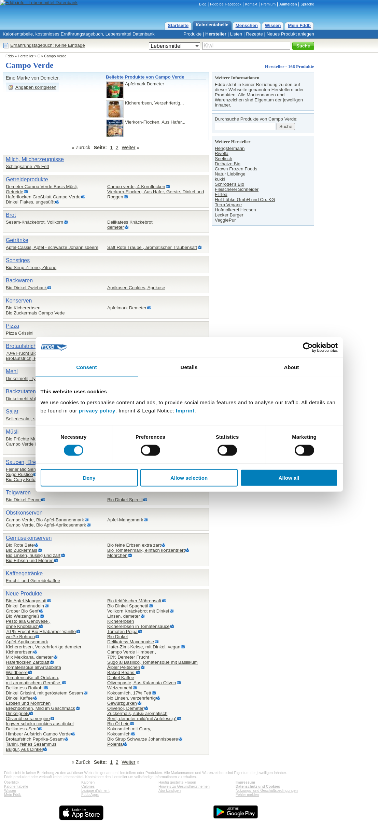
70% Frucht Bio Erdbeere (31, 353)
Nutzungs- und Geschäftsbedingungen (267, 790)
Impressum (245, 782)
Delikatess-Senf (22, 728)
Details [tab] (189, 367)
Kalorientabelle (212, 24)
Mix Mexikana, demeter (29, 657)
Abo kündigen (169, 790)
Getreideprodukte (27, 179)
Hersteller (215, 34)
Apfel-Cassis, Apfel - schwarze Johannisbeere (52, 247)
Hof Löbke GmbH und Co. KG (245, 199)
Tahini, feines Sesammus (31, 744)
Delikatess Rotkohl (24, 687)
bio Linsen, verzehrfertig (131, 698)
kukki (220, 179)
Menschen (247, 25)
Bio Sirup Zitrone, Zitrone (31, 267)
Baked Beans (121, 672)
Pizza (12, 326)
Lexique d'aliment (95, 790)
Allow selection (189, 477)
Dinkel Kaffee (19, 698)
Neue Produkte (24, 593)
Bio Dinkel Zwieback (26, 287)
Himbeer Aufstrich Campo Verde (38, 733)
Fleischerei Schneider (236, 189)
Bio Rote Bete (20, 545)
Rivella (221, 153)
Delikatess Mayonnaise (130, 641)
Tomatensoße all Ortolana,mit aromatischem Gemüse (33, 680)
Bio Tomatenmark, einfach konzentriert (146, 550)
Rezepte (254, 34)
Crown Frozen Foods (236, 168)
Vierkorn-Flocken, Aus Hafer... (155, 122)
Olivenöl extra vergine (28, 718)
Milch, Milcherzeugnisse (35, 159)
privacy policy (97, 410)
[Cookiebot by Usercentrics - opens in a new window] (308, 347)
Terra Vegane (228, 204)
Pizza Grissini (19, 333)
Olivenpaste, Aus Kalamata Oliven (141, 682)
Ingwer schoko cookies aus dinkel (40, 723)
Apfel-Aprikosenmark (27, 641)
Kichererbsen (120, 621)
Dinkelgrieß (17, 713)
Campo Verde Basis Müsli (32, 444)
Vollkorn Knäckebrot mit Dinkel (138, 611)
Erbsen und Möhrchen (28, 703)
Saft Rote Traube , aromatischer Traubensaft (152, 247)
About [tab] (291, 367)
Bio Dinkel (117, 636)
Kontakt (251, 4)
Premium (268, 4)
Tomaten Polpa (122, 631)
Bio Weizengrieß (22, 616)
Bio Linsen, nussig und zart (33, 555)
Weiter (128, 147)
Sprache (307, 4)
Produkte (192, 34)
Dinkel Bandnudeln (25, 605)
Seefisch (223, 158)
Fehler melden (247, 794)
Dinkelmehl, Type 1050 (29, 378)
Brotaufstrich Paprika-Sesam (35, 739)
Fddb (9, 56)
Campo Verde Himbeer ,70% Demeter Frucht (131, 654)
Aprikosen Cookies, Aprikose (136, 287)
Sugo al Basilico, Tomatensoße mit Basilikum (152, 662)
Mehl (12, 371)
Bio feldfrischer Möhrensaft (134, 600)
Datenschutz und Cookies (258, 786)
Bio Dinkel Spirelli (125, 499)
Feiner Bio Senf (21, 469)
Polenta (115, 744)
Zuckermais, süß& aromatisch (137, 713)
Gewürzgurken (122, 703)
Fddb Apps (90, 794)
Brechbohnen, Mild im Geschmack (40, 708)
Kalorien (88, 782)
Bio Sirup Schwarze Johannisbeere (142, 739)
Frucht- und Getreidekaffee (33, 580)
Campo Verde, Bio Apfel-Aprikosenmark (46, 525)
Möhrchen (117, 555)
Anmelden (288, 4)
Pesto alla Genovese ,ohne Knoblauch (28, 624)
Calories (88, 786)
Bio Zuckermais (21, 550)
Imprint (185, 410)
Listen (236, 34)
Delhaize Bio (227, 163)
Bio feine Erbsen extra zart (134, 545)
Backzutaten (21, 391)
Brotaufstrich (21, 346)
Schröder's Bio (229, 184)
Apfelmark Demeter (144, 83)
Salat (12, 411)
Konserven (19, 301)
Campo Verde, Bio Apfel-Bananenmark (45, 519)
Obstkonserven (24, 513)
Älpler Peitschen (123, 667)
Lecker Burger (229, 214)
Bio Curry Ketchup (24, 479)
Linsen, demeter (123, 616)
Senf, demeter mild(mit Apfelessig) (142, 718)
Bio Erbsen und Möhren (30, 560)
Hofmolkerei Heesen (235, 209)
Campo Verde (55, 56)
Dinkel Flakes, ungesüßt (30, 202)
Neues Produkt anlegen (290, 34)
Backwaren (19, 280)
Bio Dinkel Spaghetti (127, 605)
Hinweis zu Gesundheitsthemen (184, 786)
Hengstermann (229, 148)
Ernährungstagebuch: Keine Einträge (47, 45)
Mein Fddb (299, 25)
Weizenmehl (119, 687)
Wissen (273, 25)
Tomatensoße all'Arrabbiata (33, 667)
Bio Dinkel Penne (23, 499)
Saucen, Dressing (27, 462)
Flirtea (221, 194)
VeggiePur (225, 220)
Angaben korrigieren (35, 87)
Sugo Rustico (19, 474)
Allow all (289, 477)
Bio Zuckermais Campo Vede (35, 312)
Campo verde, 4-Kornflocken (136, 186)
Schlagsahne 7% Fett (27, 166)
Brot (11, 215)
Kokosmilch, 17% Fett (129, 692)
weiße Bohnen (20, 636)
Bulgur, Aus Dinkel (24, 749)
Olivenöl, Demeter (125, 708)
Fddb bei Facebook (225, 4)
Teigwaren (18, 492)
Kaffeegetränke (24, 573)
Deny (89, 477)
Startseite (178, 25)
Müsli (12, 432)
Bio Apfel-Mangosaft (26, 600)
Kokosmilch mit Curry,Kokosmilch (129, 731)
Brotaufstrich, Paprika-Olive (33, 358)
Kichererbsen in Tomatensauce (138, 626)
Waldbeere (17, 672)
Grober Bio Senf (22, 611)
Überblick (11, 782)
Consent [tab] (86, 367)
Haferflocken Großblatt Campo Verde (43, 196)
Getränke (17, 240)
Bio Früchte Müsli (23, 438)
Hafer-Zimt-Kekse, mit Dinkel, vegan (143, 646)
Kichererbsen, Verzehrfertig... (154, 103)
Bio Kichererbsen (23, 307)
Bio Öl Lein (118, 723)
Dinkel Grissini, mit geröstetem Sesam (44, 692)
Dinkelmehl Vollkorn (26, 398)
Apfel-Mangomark (125, 519)
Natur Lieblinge (230, 174)
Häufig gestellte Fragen (177, 782)
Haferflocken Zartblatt (27, 662)
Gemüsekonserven (29, 538)
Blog (202, 4)
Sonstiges (18, 260)
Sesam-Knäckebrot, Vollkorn (34, 222)
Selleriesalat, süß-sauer (30, 418)
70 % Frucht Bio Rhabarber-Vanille (41, 631)
